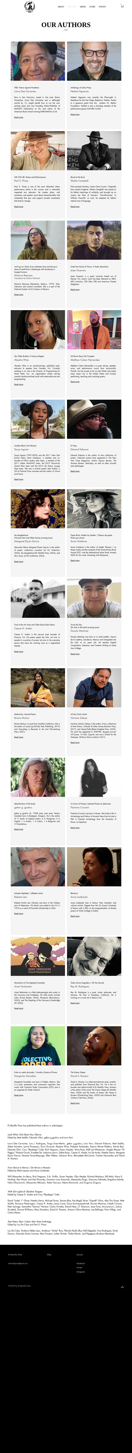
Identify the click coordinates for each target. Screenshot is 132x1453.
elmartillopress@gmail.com (18, 1263)
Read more (18, 206)
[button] (122, 5)
